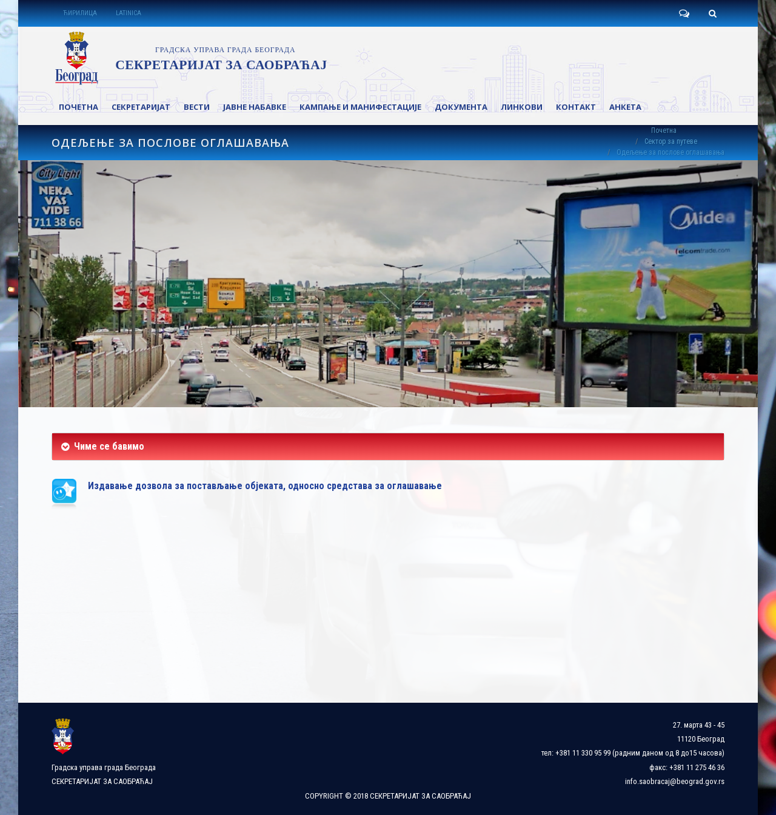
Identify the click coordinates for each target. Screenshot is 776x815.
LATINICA (128, 13)
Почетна (664, 130)
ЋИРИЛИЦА (80, 13)
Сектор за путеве (670, 141)
